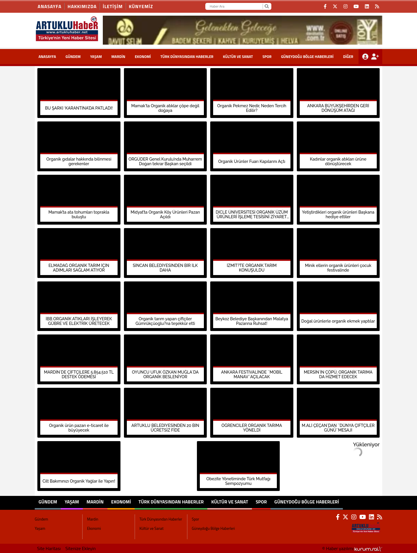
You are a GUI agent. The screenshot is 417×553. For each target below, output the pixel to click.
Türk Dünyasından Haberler (186, 56)
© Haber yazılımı (352, 548)
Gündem (73, 56)
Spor (266, 56)
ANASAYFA (47, 56)
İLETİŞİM (113, 6)
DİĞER (348, 56)
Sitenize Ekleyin (80, 548)
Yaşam (96, 56)
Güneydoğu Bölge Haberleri (307, 56)
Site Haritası (49, 548)
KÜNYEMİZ (141, 6)
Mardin (118, 56)
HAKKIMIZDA (82, 6)
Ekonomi (143, 56)
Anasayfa (49, 6)
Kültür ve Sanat (238, 56)
